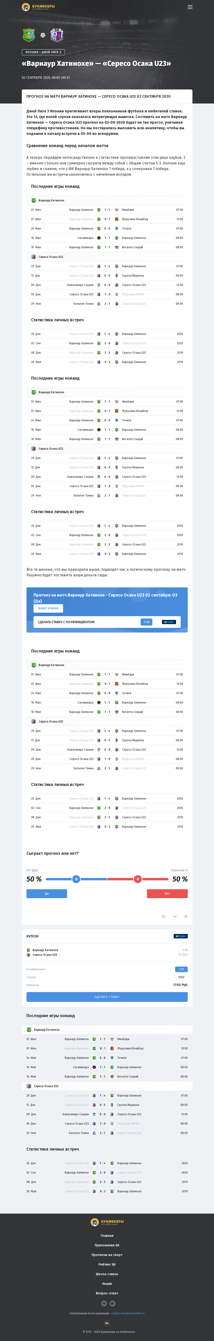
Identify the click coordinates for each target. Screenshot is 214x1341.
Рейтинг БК (107, 1265)
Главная (107, 1236)
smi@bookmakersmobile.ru (127, 1313)
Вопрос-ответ (107, 1293)
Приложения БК (107, 1245)
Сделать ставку (107, 997)
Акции (107, 1284)
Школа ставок (107, 1274)
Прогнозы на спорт (107, 1255)
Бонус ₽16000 (48, 608)
